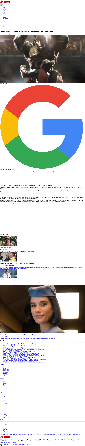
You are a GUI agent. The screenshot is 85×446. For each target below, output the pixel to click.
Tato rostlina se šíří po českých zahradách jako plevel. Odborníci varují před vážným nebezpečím (19, 347)
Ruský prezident (5, 372)
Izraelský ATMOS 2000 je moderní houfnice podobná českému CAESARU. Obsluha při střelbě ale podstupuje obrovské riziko (24, 362)
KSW (4, 398)
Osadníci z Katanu (6, 424)
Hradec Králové (61, 439)
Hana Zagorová (5, 410)
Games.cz (2, 378)
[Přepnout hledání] (1, 5)
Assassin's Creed (5, 382)
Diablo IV (4, 385)
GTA (3, 384)
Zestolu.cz (2, 419)
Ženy (11, 434)
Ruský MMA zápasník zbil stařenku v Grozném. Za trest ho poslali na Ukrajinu (16, 358)
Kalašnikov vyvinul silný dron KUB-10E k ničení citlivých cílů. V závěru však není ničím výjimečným (20, 357)
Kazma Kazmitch (6, 411)
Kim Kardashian (5, 412)
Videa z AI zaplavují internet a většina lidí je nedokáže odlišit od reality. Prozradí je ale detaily (19, 351)
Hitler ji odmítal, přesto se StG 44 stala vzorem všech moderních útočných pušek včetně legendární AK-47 (21, 360)
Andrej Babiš (5, 408)
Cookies (9, 442)
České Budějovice (67, 439)
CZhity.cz (64, 434)
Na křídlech (5, 429)
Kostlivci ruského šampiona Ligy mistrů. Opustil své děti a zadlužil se (15, 356)
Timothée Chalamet (6, 417)
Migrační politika (6, 370)
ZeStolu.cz (28, 434)
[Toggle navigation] (2, 5)
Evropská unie (5, 374)
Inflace (4, 367)
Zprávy (5, 434)
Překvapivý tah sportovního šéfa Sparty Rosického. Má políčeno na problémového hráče (18, 343)
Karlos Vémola (5, 401)
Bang (3, 423)
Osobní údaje (13, 442)
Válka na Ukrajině (6, 369)
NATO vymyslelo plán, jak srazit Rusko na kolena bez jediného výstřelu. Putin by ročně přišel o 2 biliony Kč (21, 348)
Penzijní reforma (5, 375)
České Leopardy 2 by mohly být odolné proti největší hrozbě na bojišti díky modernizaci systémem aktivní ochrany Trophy (24, 355)
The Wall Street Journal (13, 221)
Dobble (4, 426)
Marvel (6, 220)
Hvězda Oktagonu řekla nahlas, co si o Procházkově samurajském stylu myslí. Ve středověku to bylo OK (21, 353)
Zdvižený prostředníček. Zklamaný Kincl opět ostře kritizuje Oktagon (15, 345)
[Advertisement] (42, 212)
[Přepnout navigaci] (3, 5)
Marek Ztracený (5, 414)
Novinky (4, 9)
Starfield (4, 383)
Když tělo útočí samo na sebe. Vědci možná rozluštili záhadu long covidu (15, 352)
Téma (4, 8)
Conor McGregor (6, 403)
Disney (9, 220)
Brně (39, 439)
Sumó (4, 400)
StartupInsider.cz (79, 434)
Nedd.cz (48, 434)
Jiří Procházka (5, 402)
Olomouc (56, 439)
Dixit (3, 427)
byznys (3, 220)
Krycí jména (5, 428)
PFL (3, 397)
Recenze (4, 7)
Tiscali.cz (2, 364)
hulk (11, 220)
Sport (8, 434)
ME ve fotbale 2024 (6, 371)
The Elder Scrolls (6, 388)
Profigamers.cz (23, 434)
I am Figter (4, 399)
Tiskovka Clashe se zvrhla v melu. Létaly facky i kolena (12, 350)
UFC (3, 395)
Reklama (2, 442)
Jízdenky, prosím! (6, 431)
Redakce (5, 442)
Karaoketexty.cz (38, 434)
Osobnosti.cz (2, 405)
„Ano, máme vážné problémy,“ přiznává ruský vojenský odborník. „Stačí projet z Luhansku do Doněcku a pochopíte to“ (23, 349)
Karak (4, 430)
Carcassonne (5, 422)
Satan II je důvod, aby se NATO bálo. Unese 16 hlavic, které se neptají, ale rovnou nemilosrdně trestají (20, 344)
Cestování (14, 434)
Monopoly (4, 425)
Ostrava (53, 439)
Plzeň (72, 439)
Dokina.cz (60, 434)
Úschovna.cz (44, 434)
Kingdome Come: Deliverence (8, 389)
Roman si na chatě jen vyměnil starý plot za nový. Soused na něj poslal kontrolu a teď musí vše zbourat (20, 354)
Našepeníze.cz (68, 434)
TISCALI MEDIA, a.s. (14, 444)
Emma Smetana (5, 416)
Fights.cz (55, 434)
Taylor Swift (5, 415)
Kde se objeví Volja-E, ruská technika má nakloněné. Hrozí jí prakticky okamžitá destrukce (18, 361)
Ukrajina (4, 368)
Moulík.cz (52, 434)
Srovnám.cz (74, 434)
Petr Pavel (4, 409)
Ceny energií (5, 373)
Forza (4, 386)
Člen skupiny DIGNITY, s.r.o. (23, 444)
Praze (36, 439)
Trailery (4, 10)
